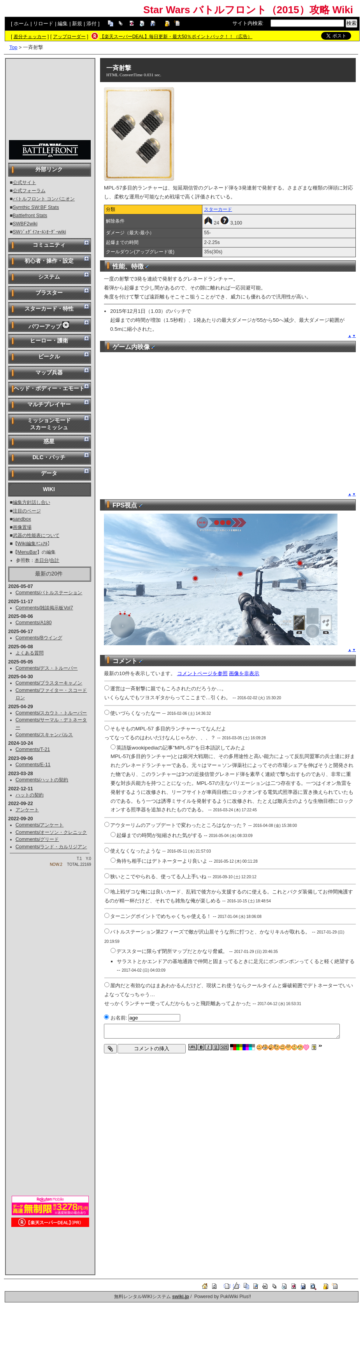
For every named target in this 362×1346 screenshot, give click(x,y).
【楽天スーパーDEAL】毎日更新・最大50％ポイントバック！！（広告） (176, 36)
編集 (63, 23)
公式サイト (24, 182)
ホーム (21, 23)
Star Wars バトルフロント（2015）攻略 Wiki (248, 10)
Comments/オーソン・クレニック (51, 832)
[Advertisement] (50, 100)
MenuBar (27, 552)
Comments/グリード (37, 839)
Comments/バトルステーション (49, 592)
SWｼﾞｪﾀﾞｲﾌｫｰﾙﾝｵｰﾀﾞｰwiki (39, 232)
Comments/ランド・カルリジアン (51, 846)
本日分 (42, 560)
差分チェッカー (30, 36)
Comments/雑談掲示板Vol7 (44, 608)
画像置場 (22, 527)
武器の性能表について (36, 535)
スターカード (218, 209)
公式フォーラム (29, 190)
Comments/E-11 (33, 764)
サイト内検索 (247, 23)
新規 (77, 23)
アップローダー (69, 36)
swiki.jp (180, 1296)
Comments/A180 (34, 622)
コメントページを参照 (202, 673)
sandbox (22, 519)
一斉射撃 (118, 68)
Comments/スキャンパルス (44, 734)
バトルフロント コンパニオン (44, 199)
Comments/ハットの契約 (42, 780)
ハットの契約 (30, 795)
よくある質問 (30, 653)
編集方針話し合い (31, 502)
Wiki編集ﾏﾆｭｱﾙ (33, 543)
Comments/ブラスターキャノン (49, 683)
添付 (91, 23)
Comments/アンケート (40, 825)
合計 (54, 560)
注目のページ (27, 511)
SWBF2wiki (25, 223)
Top (13, 47)
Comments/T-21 (33, 749)
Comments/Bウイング (39, 638)
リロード (43, 23)
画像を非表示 (244, 673)
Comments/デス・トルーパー (47, 668)
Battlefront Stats (30, 215)
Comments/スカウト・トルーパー (51, 713)
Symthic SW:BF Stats (36, 207)
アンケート (27, 810)
